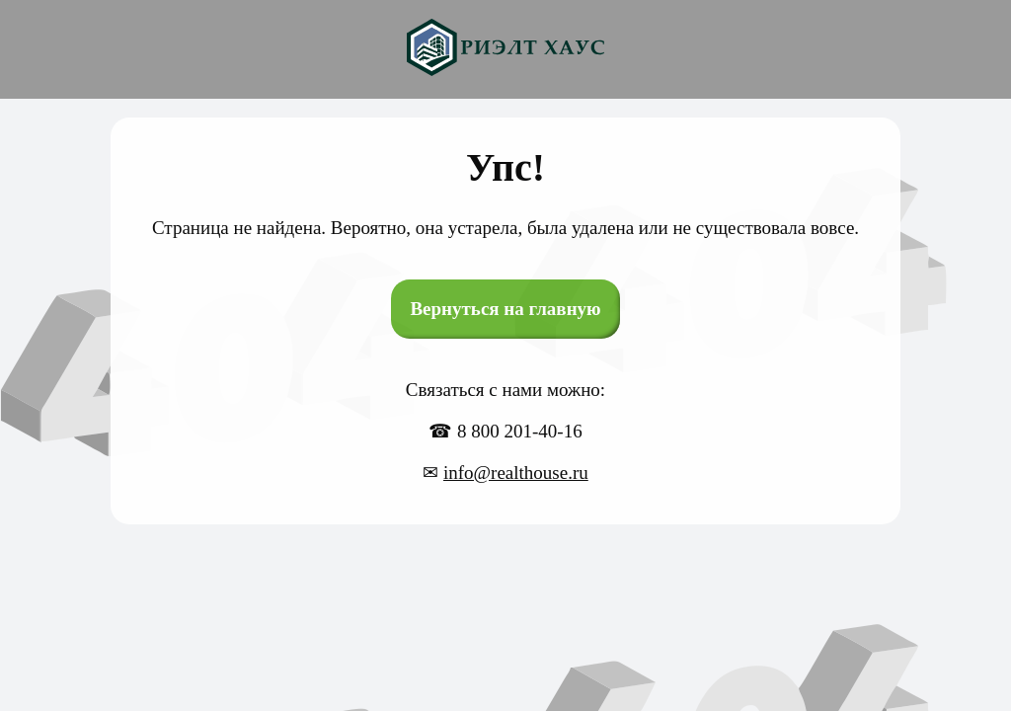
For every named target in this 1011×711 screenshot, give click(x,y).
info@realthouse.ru (515, 472)
